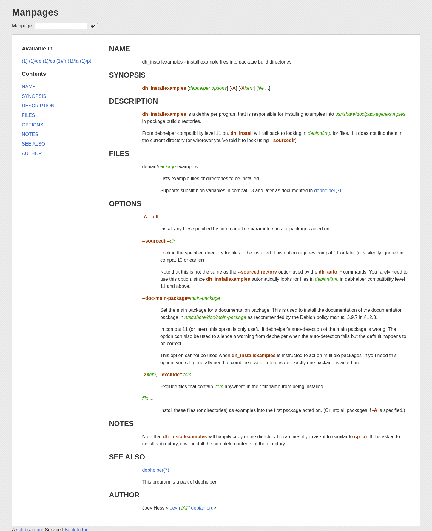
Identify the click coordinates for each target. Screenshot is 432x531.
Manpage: (22, 25)
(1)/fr (61, 61)
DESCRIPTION (133, 101)
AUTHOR (124, 495)
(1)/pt (85, 61)
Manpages (35, 12)
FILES (119, 153)
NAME (119, 49)
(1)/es (49, 61)
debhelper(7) (327, 190)
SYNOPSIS (127, 75)
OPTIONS (125, 204)
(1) (25, 61)
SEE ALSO (127, 457)
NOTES (121, 423)
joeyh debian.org (191, 507)
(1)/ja (73, 61)
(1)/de (35, 61)
